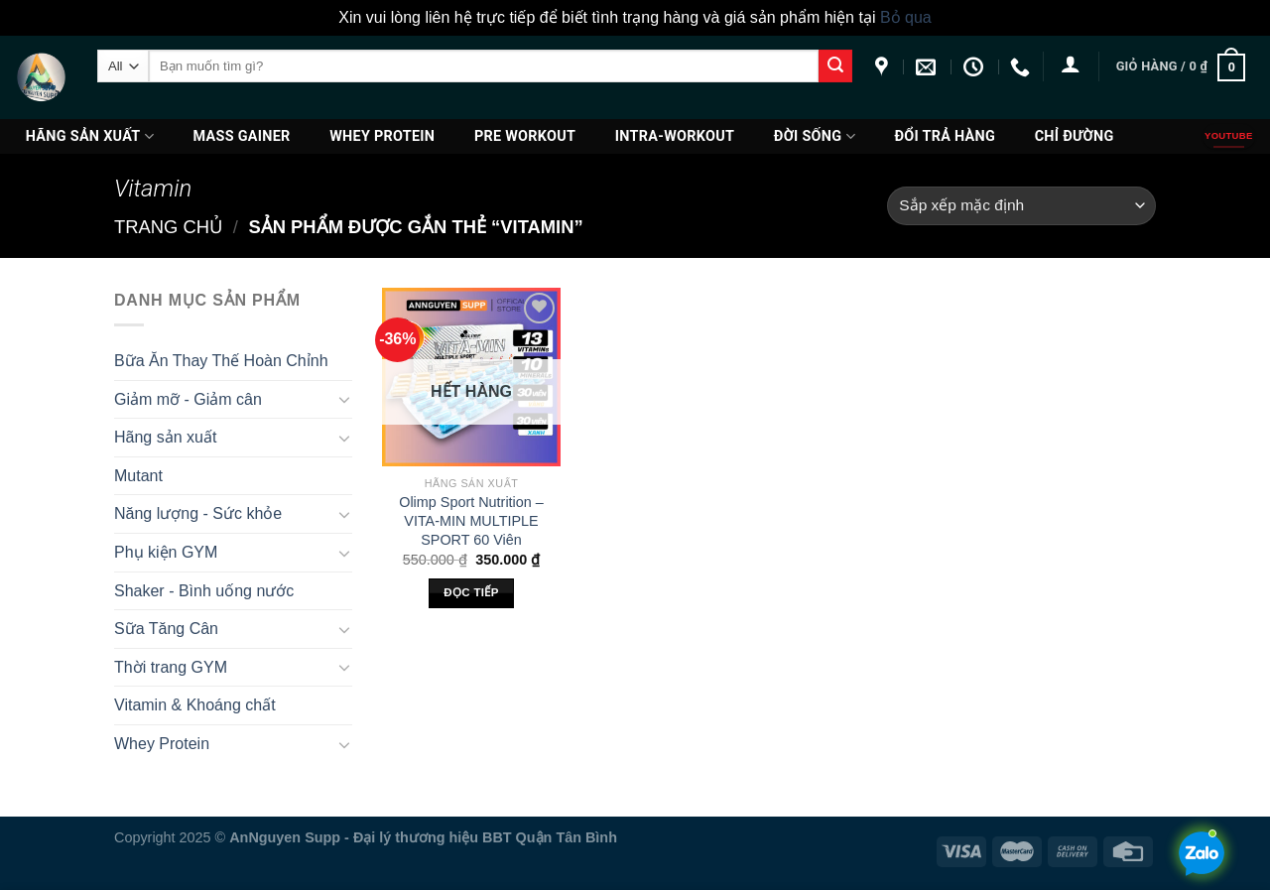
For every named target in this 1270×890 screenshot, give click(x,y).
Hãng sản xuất (90, 136)
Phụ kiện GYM (165, 552)
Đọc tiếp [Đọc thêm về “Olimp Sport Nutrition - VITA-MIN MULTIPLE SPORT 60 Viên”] (471, 592)
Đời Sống (814, 136)
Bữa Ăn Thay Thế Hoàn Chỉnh (221, 360)
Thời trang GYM (170, 667)
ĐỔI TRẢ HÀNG (944, 136)
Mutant (138, 475)
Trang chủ (168, 226)
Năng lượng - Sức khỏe (198, 513)
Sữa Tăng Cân (166, 628)
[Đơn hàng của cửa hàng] (1021, 206)
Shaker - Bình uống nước (204, 590)
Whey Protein (382, 136)
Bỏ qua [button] (906, 17)
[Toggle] (344, 399)
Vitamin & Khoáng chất (195, 705)
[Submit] (835, 66)
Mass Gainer (242, 136)
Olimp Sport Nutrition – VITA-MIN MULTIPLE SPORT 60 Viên (471, 520)
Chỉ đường (1074, 136)
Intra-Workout (674, 136)
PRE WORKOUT (524, 136)
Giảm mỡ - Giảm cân (188, 399)
